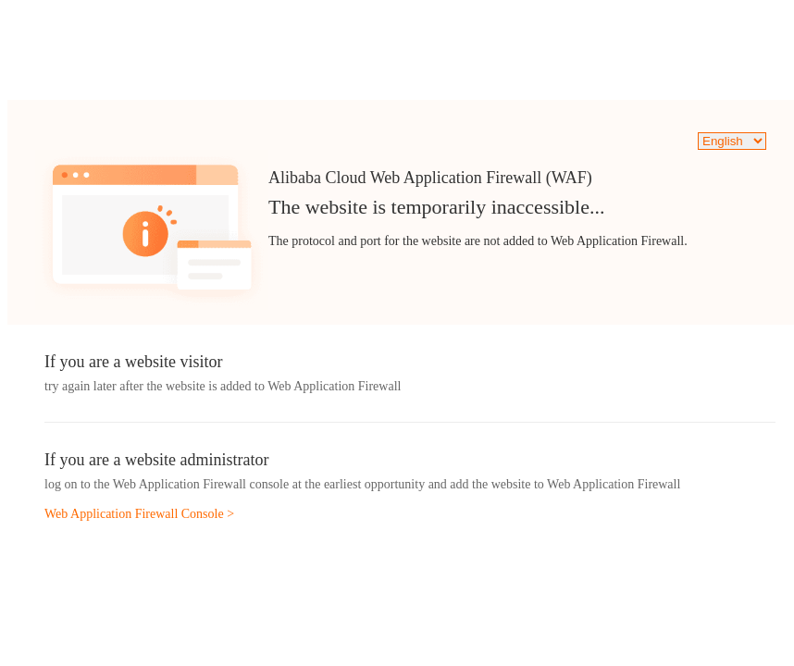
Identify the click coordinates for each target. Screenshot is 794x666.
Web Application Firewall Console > (139, 514)
